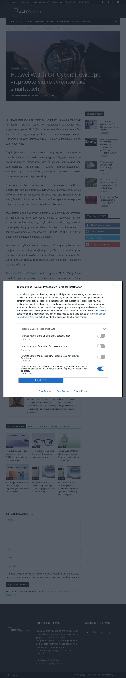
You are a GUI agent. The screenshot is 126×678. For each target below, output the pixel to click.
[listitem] (63, 329)
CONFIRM (41, 380)
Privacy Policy (80, 391)
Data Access (63, 391)
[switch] (101, 336)
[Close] (116, 287)
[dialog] (63, 339)
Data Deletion (45, 391)
